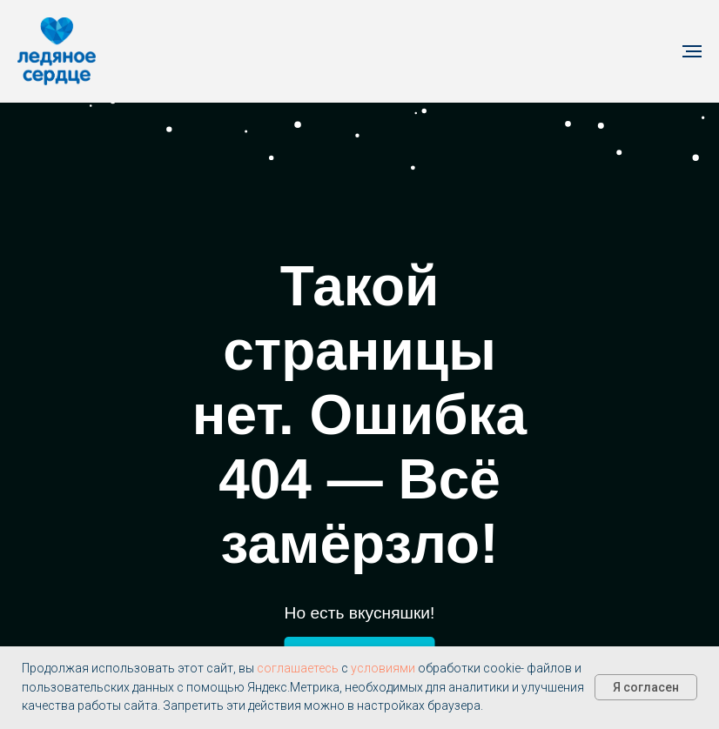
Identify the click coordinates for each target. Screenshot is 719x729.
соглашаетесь (298, 668)
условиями (383, 668)
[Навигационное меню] (692, 51)
